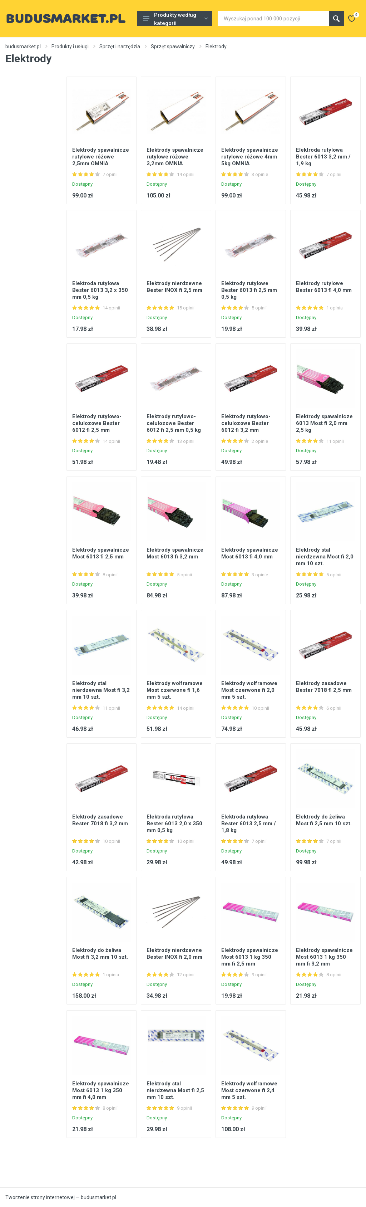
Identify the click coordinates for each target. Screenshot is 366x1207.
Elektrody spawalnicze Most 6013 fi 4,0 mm (249, 553)
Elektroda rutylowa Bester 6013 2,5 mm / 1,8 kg (248, 823)
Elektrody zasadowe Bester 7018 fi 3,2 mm (100, 820)
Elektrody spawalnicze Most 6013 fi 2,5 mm (100, 553)
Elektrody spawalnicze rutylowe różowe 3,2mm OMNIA (175, 157)
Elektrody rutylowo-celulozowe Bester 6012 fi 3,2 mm (246, 423)
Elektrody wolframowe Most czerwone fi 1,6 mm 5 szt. (175, 690)
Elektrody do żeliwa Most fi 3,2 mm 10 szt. (100, 953)
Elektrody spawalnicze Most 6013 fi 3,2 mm (175, 553)
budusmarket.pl (23, 46)
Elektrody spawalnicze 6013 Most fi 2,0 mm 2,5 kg (324, 423)
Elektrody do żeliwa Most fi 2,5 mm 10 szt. (324, 820)
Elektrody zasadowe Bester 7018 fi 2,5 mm (324, 686)
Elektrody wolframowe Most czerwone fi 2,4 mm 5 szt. (249, 1090)
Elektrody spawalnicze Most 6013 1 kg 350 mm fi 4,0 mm (100, 1090)
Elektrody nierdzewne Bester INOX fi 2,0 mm (174, 953)
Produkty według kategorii (175, 19)
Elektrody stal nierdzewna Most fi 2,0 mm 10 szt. (324, 557)
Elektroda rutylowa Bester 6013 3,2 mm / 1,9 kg (323, 157)
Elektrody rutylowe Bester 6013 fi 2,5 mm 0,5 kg (249, 290)
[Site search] (273, 18)
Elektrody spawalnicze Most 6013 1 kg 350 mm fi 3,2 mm (324, 957)
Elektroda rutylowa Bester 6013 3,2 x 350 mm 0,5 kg (100, 290)
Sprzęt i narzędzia (119, 46)
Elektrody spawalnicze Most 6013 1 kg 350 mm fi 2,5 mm (249, 957)
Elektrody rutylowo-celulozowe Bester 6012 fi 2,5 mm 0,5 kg (174, 423)
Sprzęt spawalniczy (173, 46)
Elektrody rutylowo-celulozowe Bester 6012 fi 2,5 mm (97, 423)
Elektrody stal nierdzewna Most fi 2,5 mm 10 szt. (175, 1090)
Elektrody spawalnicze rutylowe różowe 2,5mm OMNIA (100, 157)
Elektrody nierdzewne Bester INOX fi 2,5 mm (174, 286)
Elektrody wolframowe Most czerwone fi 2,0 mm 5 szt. (249, 690)
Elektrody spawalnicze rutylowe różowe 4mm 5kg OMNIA (249, 157)
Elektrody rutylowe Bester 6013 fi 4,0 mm (324, 286)
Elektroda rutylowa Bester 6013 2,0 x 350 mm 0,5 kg (174, 823)
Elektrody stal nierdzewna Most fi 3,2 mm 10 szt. (101, 690)
